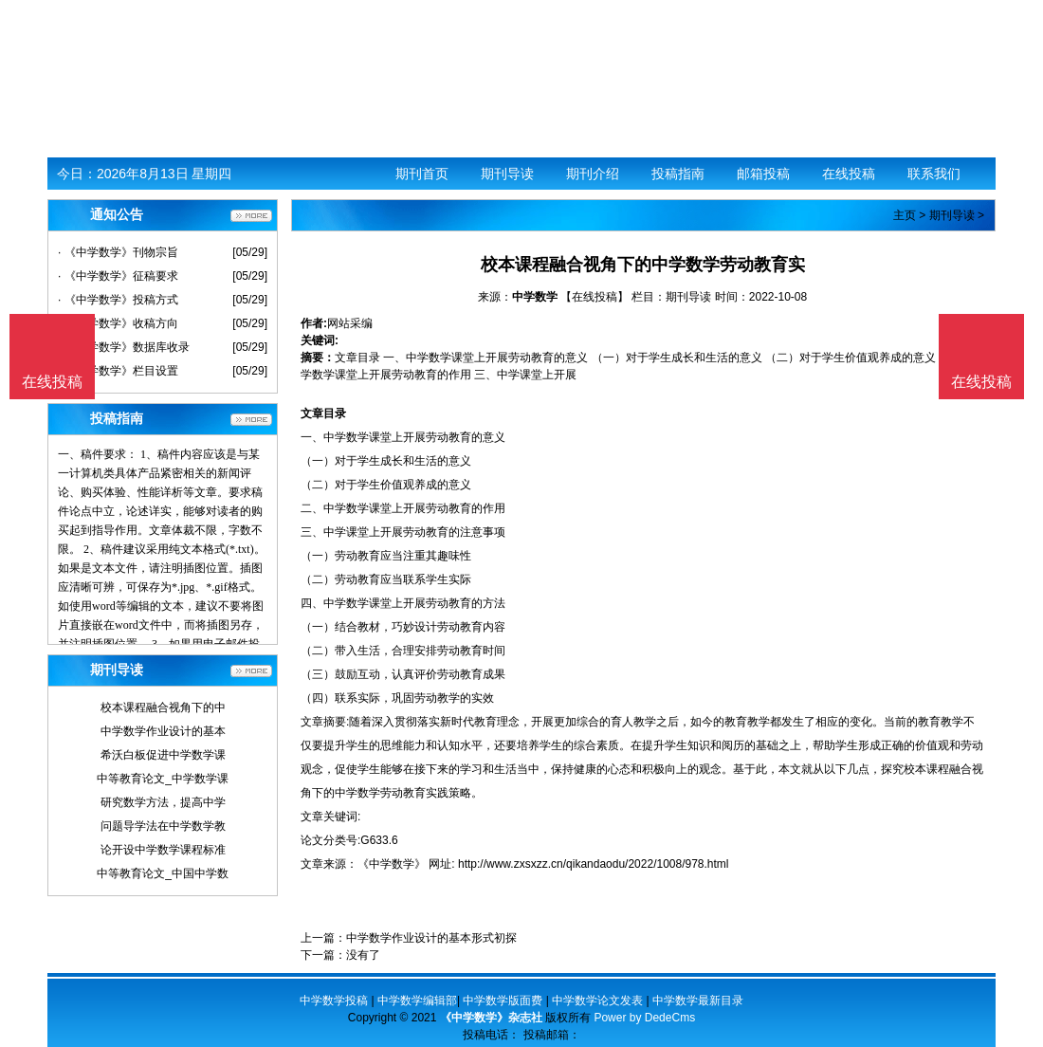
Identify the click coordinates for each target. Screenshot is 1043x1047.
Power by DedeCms (644, 1017)
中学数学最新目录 (697, 1000)
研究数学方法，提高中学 (163, 802)
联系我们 (934, 173)
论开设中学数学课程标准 (163, 849)
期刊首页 (421, 173)
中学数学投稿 (334, 1000)
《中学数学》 (391, 864)
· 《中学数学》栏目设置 (118, 370)
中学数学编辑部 (417, 1000)
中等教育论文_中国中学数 (163, 873)
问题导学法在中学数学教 (163, 826)
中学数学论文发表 (597, 1000)
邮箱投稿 (763, 173)
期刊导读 (507, 173)
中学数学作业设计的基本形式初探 (431, 938)
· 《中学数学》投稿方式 (118, 299)
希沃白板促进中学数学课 (163, 755)
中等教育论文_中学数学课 (163, 778)
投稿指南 (677, 173)
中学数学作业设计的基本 (163, 731)
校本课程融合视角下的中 (163, 707)
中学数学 (535, 296)
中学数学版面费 (502, 1000)
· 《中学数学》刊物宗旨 (118, 252)
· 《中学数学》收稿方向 (118, 323)
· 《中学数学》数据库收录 (124, 347)
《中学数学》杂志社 (491, 1017)
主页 (904, 215)
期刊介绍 (592, 173)
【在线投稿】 (594, 296)
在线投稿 (848, 173)
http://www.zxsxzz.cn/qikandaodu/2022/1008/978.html (593, 864)
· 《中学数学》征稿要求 (118, 276)
